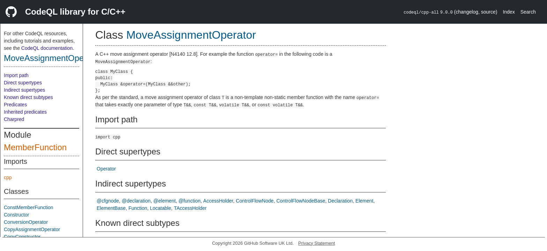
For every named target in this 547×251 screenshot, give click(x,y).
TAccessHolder (190, 208)
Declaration (340, 201)
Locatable (160, 208)
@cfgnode (108, 201)
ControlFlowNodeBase (300, 201)
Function (137, 208)
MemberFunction (35, 147)
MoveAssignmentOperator (52, 58)
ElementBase (111, 208)
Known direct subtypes (28, 97)
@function (189, 201)
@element (164, 201)
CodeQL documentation (47, 48)
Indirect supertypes (24, 90)
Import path (16, 75)
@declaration (136, 201)
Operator (106, 169)
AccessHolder (218, 201)
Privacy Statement (316, 243)
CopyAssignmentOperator (32, 229)
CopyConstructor (22, 236)
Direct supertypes (23, 82)
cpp (8, 177)
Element (364, 201)
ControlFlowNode (255, 201)
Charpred (14, 119)
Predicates (15, 104)
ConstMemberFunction (28, 207)
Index (509, 12)
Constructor (16, 215)
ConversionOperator (26, 222)
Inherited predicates (25, 112)
